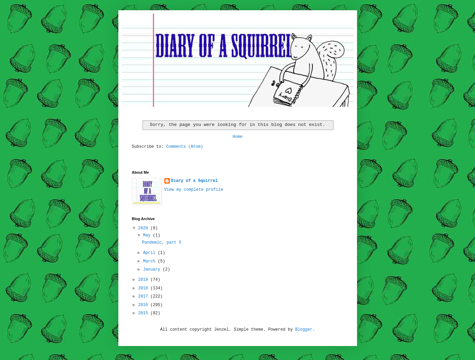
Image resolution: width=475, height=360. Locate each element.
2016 (144, 305)
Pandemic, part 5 (161, 242)
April (150, 252)
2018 (144, 288)
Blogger (303, 329)
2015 (144, 313)
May (148, 235)
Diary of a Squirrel (194, 180)
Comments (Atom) (184, 146)
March (150, 261)
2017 (144, 296)
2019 (144, 279)
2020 (144, 228)
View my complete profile (193, 189)
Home (237, 136)
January (153, 269)
